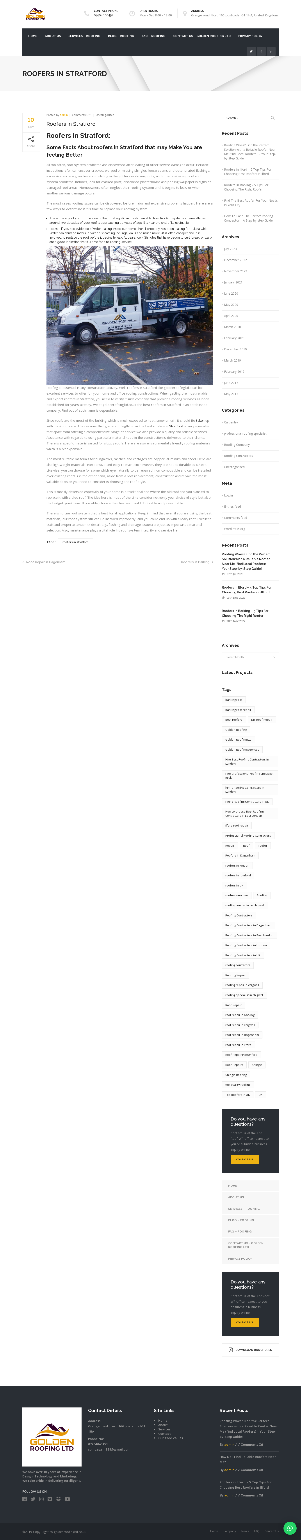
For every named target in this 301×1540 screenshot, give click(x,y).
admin (64, 115)
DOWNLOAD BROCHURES (250, 1350)
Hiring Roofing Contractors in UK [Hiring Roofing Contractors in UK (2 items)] (247, 802)
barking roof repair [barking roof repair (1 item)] (238, 710)
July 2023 (230, 249)
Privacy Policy (250, 36)
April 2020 (231, 316)
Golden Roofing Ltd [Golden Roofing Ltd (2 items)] (238, 739)
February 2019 (234, 371)
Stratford (176, 426)
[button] (290, 1528)
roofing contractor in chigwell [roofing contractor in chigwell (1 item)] (245, 905)
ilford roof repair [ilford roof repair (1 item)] (236, 825)
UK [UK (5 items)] (260, 1095)
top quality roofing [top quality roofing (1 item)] (238, 1085)
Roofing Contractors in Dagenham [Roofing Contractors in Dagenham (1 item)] (248, 925)
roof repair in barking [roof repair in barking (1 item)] (240, 1015)
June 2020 (231, 293)
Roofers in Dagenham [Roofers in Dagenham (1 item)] (240, 855)
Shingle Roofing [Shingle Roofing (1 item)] (236, 1075)
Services (164, 1429)
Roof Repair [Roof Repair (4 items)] (233, 1005)
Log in (228, 495)
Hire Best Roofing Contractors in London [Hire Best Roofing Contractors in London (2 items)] (247, 761)
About (163, 1425)
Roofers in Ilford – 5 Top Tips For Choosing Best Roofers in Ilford (247, 171)
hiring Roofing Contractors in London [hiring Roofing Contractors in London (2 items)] (244, 790)
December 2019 (235, 349)
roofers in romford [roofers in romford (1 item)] (238, 875)
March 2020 (232, 327)
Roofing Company (237, 444)
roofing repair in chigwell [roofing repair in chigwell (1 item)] (242, 985)
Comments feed (235, 518)
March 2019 (232, 360)
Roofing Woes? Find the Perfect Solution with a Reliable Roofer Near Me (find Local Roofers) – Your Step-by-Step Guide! (250, 151)
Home (32, 36)
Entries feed (232, 506)
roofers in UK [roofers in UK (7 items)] (234, 885)
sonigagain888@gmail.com (109, 1449)
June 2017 (231, 383)
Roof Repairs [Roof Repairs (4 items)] (234, 1065)
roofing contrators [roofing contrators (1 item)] (237, 965)
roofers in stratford (75, 542)
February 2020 (234, 338)
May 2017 (231, 394)
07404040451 (103, 15)
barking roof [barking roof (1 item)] (233, 700)
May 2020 (231, 304)
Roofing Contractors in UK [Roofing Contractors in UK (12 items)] (242, 955)
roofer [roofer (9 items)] (262, 846)
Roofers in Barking (197, 562)
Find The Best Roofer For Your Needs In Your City (251, 202)
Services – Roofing (84, 36)
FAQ (256, 1531)
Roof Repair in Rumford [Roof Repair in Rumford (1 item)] (241, 1055)
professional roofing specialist (245, 433)
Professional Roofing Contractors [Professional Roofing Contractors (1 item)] (248, 835)
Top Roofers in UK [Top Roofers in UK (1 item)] (237, 1095)
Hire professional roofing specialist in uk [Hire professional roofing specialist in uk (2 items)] (249, 776)
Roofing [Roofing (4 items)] (262, 895)
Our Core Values (170, 1438)
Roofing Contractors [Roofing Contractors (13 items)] (239, 915)
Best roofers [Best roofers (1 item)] (233, 720)
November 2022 (235, 271)
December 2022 (235, 260)
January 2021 (233, 282)
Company (229, 1531)
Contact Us (244, 1159)
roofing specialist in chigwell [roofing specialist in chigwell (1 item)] (244, 995)
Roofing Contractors (238, 456)
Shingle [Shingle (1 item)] (257, 1065)
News (245, 1531)
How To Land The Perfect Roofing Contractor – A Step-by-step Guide (248, 218)
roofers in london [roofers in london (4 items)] (237, 865)
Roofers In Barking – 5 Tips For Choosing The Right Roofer (246, 187)
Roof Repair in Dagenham (43, 562)
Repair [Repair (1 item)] (229, 846)
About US (53, 36)
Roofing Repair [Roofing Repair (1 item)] (235, 975)
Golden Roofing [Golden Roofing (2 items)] (236, 730)
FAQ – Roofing (154, 36)
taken (200, 420)
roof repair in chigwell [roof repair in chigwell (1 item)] (240, 1025)
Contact (164, 1434)
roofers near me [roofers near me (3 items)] (236, 895)
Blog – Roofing (121, 36)
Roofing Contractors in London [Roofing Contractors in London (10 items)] (246, 945)
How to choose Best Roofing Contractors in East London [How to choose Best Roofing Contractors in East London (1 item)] (244, 813)
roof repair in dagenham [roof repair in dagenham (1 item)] (242, 1035)
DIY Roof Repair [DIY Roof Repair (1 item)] (262, 720)
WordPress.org (234, 529)
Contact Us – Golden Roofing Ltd (202, 36)
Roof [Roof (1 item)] (246, 846)
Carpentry (231, 422)
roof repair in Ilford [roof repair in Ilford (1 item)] (238, 1045)
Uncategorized (105, 115)
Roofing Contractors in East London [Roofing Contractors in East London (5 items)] (249, 935)
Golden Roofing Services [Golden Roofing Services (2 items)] (242, 750)
